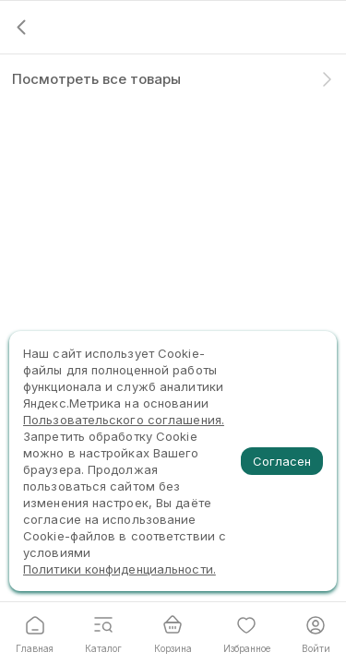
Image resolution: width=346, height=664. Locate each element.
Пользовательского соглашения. (123, 419)
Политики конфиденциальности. (119, 569)
